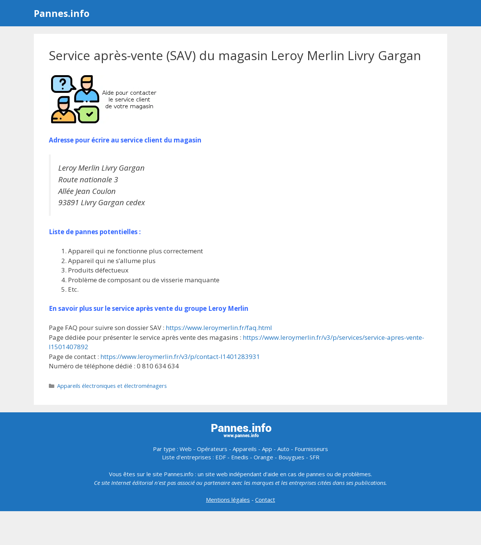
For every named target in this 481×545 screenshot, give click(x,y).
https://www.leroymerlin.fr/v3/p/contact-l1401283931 (180, 356)
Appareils (245, 449)
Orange (263, 457)
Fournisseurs (311, 449)
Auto (283, 449)
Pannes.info (61, 13)
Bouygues (291, 457)
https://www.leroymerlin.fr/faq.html (219, 327)
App (267, 449)
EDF (220, 457)
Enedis (239, 457)
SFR (314, 457)
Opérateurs (212, 449)
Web (186, 449)
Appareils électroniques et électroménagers (112, 385)
